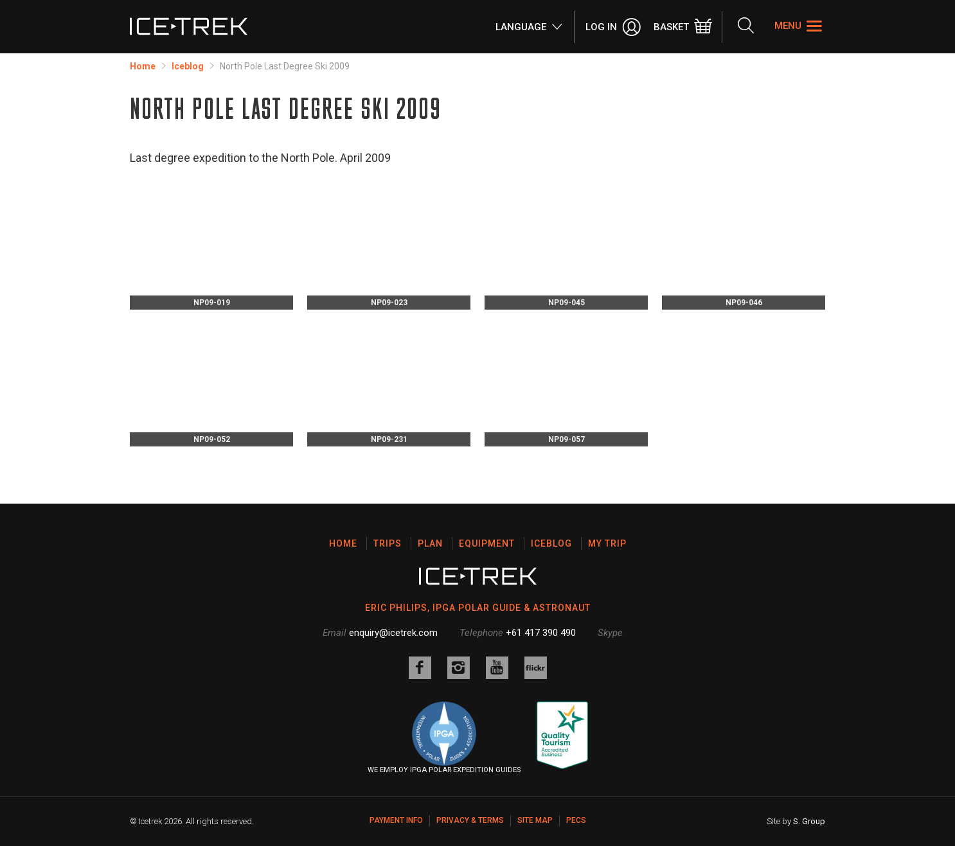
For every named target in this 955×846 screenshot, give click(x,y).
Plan (430, 543)
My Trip (607, 543)
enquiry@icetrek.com (393, 633)
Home (143, 66)
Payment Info (396, 820)
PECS (576, 820)
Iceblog (188, 66)
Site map (535, 820)
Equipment (487, 543)
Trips (387, 543)
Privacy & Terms (470, 820)
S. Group (809, 821)
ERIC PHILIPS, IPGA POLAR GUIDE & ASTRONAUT (478, 607)
